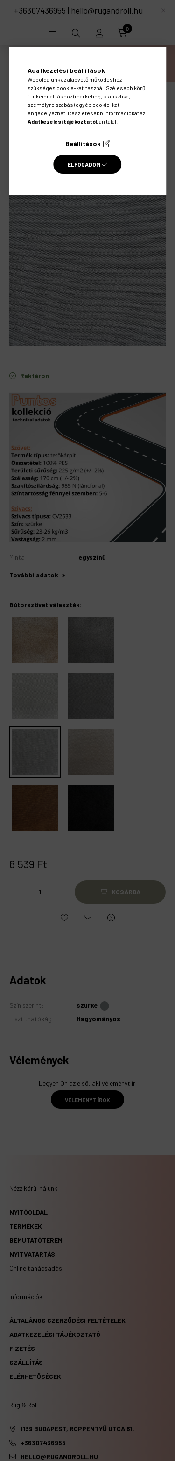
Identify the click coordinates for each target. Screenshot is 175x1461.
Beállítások (83, 144)
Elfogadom (84, 164)
